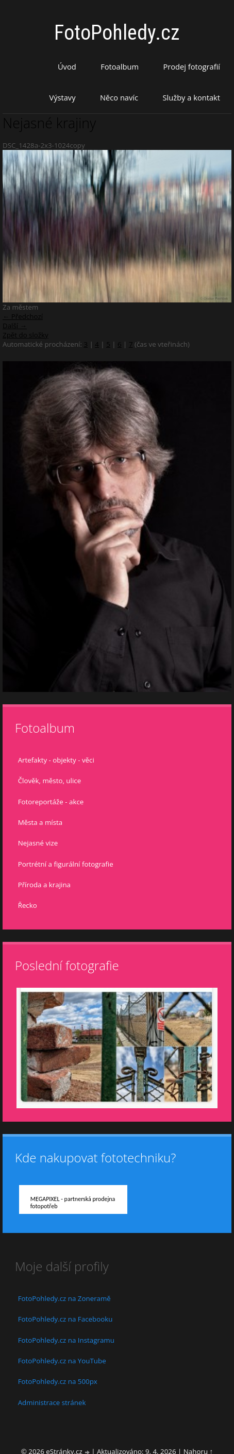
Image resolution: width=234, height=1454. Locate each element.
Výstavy (62, 97)
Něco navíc (119, 97)
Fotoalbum (120, 66)
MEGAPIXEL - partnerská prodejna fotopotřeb (72, 1202)
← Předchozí (23, 316)
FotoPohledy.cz (117, 33)
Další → (15, 325)
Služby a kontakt (191, 97)
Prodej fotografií (191, 66)
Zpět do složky (25, 335)
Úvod (67, 66)
